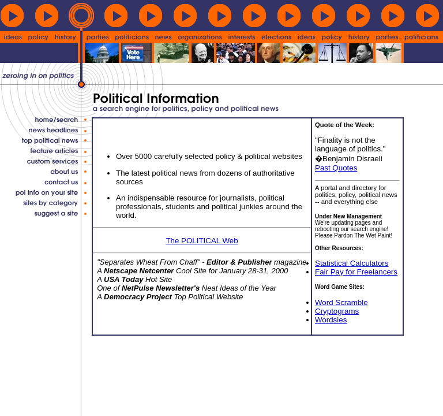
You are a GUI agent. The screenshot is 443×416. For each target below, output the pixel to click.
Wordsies (331, 319)
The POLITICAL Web (202, 240)
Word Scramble (341, 302)
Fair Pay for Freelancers (356, 272)
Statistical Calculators (351, 263)
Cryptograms (337, 311)
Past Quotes (336, 168)
